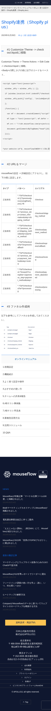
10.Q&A (6, 432)
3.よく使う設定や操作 (13, 381)
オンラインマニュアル (25, 359)
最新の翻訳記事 (10, 555)
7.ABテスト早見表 (12, 411)
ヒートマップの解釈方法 (14, 594)
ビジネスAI (18, 2)
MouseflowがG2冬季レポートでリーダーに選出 (24, 574)
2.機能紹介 (8, 374)
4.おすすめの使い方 (12, 389)
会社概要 (37, 2)
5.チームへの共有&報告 (14, 396)
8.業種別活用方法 (11, 418)
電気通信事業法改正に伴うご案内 (18, 519)
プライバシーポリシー (26, 673)
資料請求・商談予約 (25, 622)
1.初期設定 (8, 367)
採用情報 (28, 2)
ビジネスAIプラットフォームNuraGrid (26, 685)
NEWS (6, 489)
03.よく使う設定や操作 (27, 35)
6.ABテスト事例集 (12, 403)
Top (25, 702)
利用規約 (26, 669)
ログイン (45, 2)
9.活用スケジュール (12, 425)
